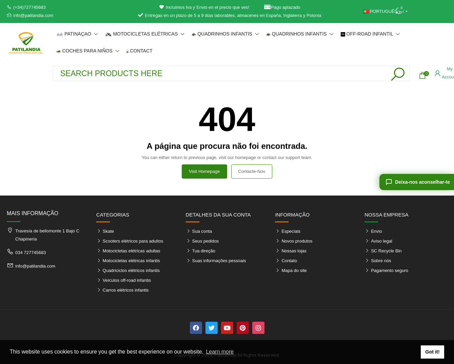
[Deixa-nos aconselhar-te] (416, 182)
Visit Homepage (204, 171)
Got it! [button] (432, 352)
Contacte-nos (251, 171)
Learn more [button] (220, 352)
